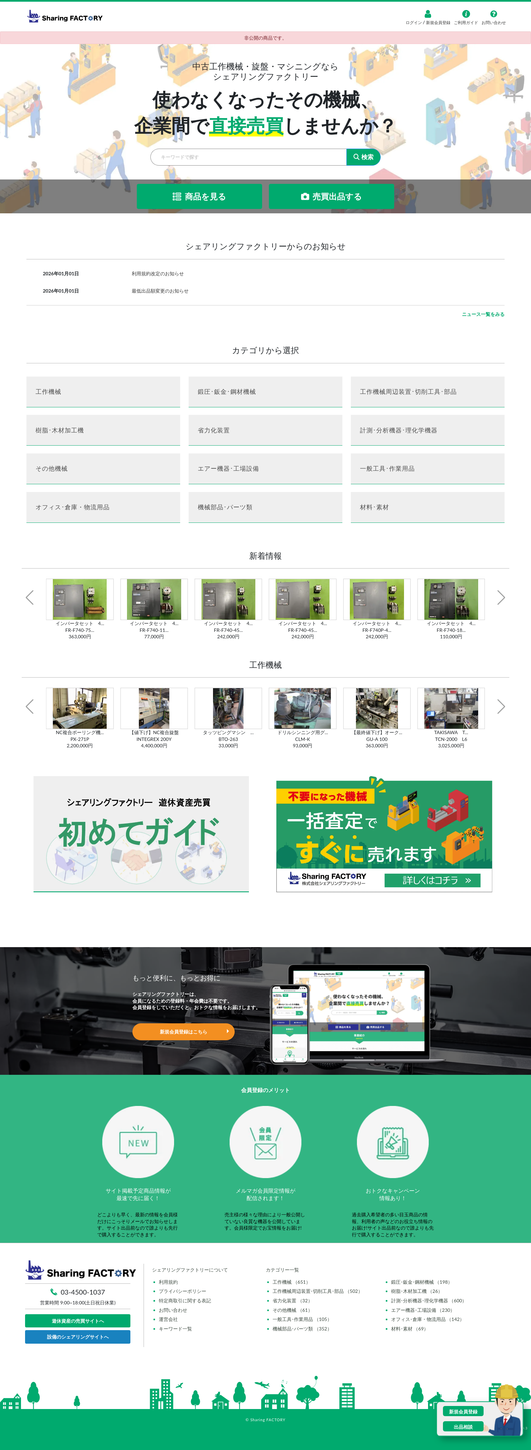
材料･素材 (374, 507)
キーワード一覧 (175, 1328)
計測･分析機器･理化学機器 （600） (429, 1300)
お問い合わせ (173, 1310)
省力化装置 (214, 430)
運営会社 (168, 1319)
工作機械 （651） (292, 1282)
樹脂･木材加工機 (60, 430)
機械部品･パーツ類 (225, 507)
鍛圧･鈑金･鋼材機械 (227, 391)
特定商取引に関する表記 (185, 1300)
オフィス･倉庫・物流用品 (73, 507)
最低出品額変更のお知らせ (160, 291)
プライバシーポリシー (182, 1291)
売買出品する (331, 196)
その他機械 (52, 468)
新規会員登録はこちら (183, 1032)
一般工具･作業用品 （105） (302, 1319)
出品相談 (463, 1427)
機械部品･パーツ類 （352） (302, 1328)
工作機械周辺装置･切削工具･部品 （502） (318, 1291)
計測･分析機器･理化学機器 (399, 430)
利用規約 (168, 1282)
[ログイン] (428, 14)
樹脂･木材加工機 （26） (417, 1291)
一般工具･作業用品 (387, 468)
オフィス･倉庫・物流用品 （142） (428, 1319)
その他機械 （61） (293, 1310)
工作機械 (48, 391)
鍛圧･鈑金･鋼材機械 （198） (422, 1282)
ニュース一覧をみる (483, 314)
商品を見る (199, 196)
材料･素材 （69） (410, 1328)
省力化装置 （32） (293, 1300)
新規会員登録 (437, 22)
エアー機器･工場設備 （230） (423, 1310)
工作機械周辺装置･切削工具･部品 (408, 391)
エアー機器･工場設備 (228, 468)
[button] (29, 597)
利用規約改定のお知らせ (158, 273)
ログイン (414, 22)
